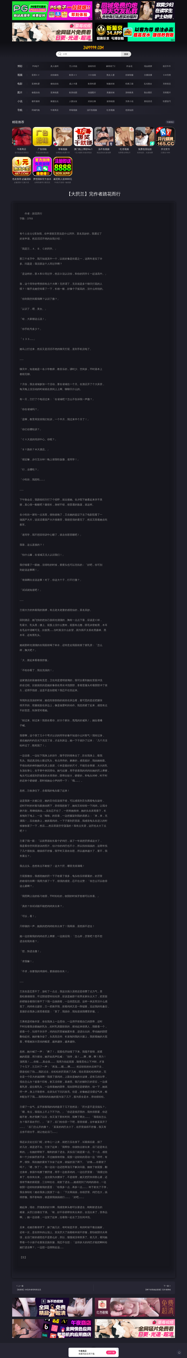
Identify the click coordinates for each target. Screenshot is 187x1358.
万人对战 (73, 66)
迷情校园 (111, 101)
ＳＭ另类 (167, 75)
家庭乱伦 (54, 101)
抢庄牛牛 (167, 66)
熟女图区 (148, 92)
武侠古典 (92, 101)
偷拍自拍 (54, 83)
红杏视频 (111, 110)
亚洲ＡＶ (36, 75)
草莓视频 (73, 110)
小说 (19, 101)
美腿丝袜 (111, 92)
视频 (19, 75)
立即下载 (111, 1352)
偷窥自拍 (36, 92)
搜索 (126, 54)
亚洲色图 (54, 92)
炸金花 (129, 66)
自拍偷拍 (54, 75)
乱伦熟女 (148, 83)
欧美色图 (73, 92)
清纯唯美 (129, 92)
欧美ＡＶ (73, 75)
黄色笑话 (148, 101)
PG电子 (35, 66)
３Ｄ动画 (92, 75)
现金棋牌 (148, 66)
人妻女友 (73, 101)
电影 (19, 83)
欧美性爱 (92, 83)
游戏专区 (92, 66)
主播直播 (148, 75)
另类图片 (167, 92)
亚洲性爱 (36, 83)
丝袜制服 (129, 75)
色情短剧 (129, 110)
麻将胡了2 (110, 66)
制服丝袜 (111, 83)
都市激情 (36, 101)
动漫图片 (92, 92)
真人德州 (54, 66)
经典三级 (129, 83)
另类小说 (129, 101)
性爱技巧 (167, 101)
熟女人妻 (111, 75)
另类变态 (167, 83)
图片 (19, 92)
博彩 (19, 66)
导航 (19, 110)
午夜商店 (54, 110)
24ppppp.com (93, 47)
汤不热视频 (92, 110)
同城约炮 (36, 110)
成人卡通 (73, 83)
